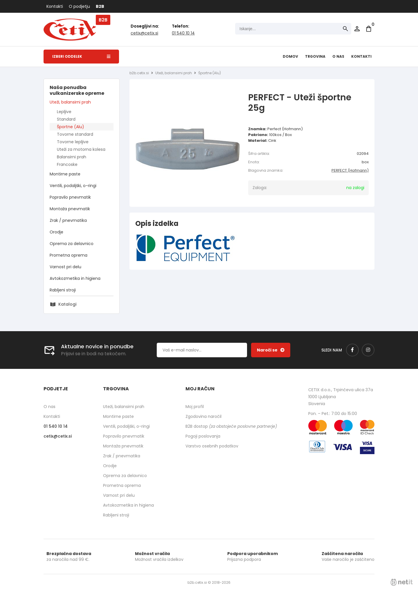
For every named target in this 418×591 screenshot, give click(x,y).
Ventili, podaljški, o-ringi (73, 185)
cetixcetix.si (144, 33)
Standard (66, 119)
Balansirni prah (71, 157)
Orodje (56, 232)
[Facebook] (352, 350)
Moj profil (194, 406)
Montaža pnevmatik (70, 209)
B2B (100, 6)
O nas (338, 56)
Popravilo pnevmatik (70, 197)
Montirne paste (65, 174)
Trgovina (315, 56)
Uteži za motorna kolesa (81, 149)
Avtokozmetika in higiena (75, 278)
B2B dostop (231, 426)
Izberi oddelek (81, 56)
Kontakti (54, 6)
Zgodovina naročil (203, 416)
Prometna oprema (68, 255)
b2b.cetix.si (139, 72)
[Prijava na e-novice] (270, 350)
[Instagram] (368, 350)
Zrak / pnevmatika (68, 220)
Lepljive (64, 112)
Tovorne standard (75, 134)
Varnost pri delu (65, 267)
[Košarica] (368, 29)
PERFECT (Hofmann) (350, 170)
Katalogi (67, 304)
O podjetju (79, 6)
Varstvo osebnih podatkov (211, 446)
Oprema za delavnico (71, 243)
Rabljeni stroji (63, 290)
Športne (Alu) (70, 127)
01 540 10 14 (183, 33)
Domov (290, 56)
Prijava (357, 29)
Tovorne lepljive (73, 142)
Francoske (67, 164)
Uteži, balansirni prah (70, 102)
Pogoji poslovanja (202, 436)
